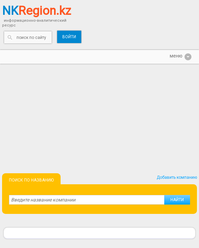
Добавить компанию (177, 177)
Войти (69, 36)
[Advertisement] (99, 115)
